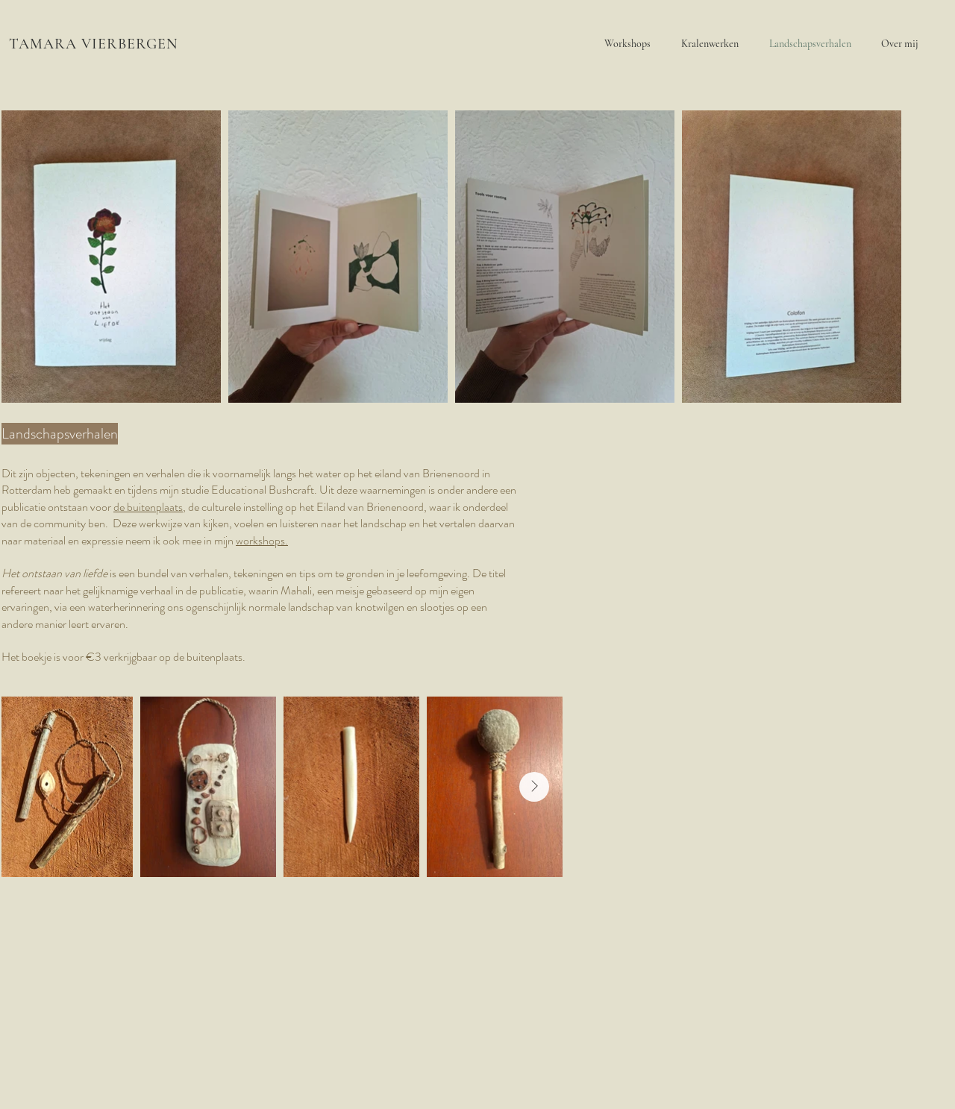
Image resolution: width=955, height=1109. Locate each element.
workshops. (262, 540)
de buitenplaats (148, 506)
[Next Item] (534, 787)
